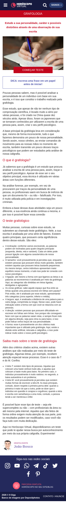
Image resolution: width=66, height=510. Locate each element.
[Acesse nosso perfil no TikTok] (46, 466)
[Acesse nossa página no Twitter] (55, 466)
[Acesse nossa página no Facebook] (28, 474)
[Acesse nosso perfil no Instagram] (8, 466)
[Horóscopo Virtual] (19, 5)
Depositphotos (32, 498)
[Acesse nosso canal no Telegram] (36, 466)
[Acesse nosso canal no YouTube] (17, 466)
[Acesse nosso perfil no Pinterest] (38, 474)
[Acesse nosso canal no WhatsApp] (27, 466)
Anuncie (59, 496)
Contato (48, 496)
